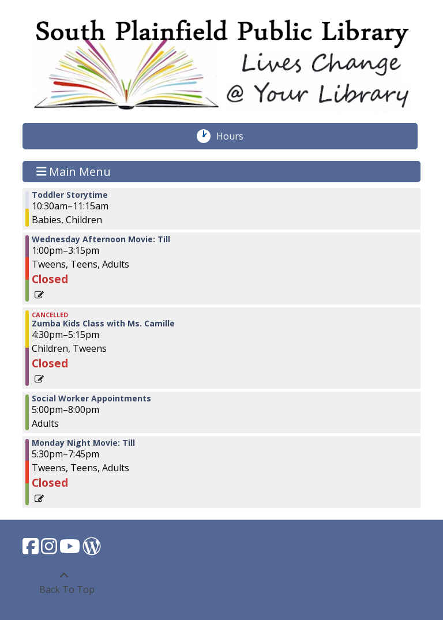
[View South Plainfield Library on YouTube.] (70, 549)
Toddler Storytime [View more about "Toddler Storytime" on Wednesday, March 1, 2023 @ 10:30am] (70, 195)
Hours (236, 136)
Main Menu (73, 171)
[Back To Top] (63, 582)
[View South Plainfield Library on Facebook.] (31, 549)
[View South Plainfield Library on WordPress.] (91, 549)
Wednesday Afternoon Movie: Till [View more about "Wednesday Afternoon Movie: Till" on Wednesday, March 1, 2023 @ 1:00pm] (101, 239)
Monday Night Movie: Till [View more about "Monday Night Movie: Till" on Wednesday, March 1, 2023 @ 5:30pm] (83, 443)
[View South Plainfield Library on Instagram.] (50, 549)
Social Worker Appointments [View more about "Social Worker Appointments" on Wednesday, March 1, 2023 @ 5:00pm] (91, 398)
